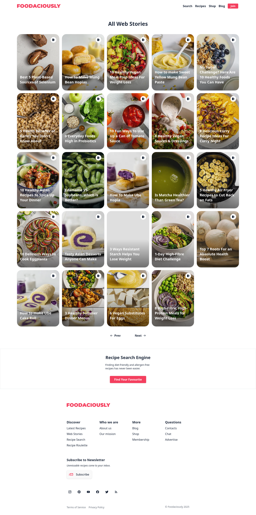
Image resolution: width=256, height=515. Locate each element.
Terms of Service (76, 507)
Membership (140, 440)
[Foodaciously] (39, 6)
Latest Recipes (76, 428)
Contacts (171, 428)
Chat (168, 434)
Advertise (171, 440)
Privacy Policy (96, 507)
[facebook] (97, 492)
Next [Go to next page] (140, 336)
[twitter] (107, 492)
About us (105, 428)
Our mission (107, 434)
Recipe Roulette (77, 445)
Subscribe (79, 474)
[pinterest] (79, 492)
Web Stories (74, 434)
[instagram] (70, 492)
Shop (212, 6)
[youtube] (88, 492)
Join (233, 6)
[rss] (116, 492)
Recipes (200, 6)
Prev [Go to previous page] (115, 336)
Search (187, 6)
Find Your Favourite (128, 379)
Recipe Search (76, 440)
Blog (222, 6)
